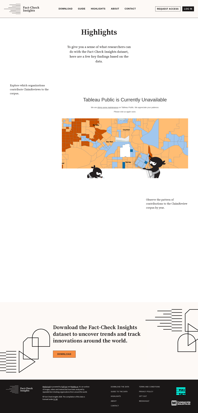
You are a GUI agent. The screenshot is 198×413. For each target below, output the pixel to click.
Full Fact (64, 387)
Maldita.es (74, 387)
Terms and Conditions (149, 387)
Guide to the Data (119, 391)
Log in (188, 9)
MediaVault (47, 387)
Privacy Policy (146, 391)
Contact (115, 406)
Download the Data (120, 387)
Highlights (116, 396)
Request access (168, 9)
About (114, 401)
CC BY (55, 399)
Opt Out (143, 396)
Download (64, 354)
